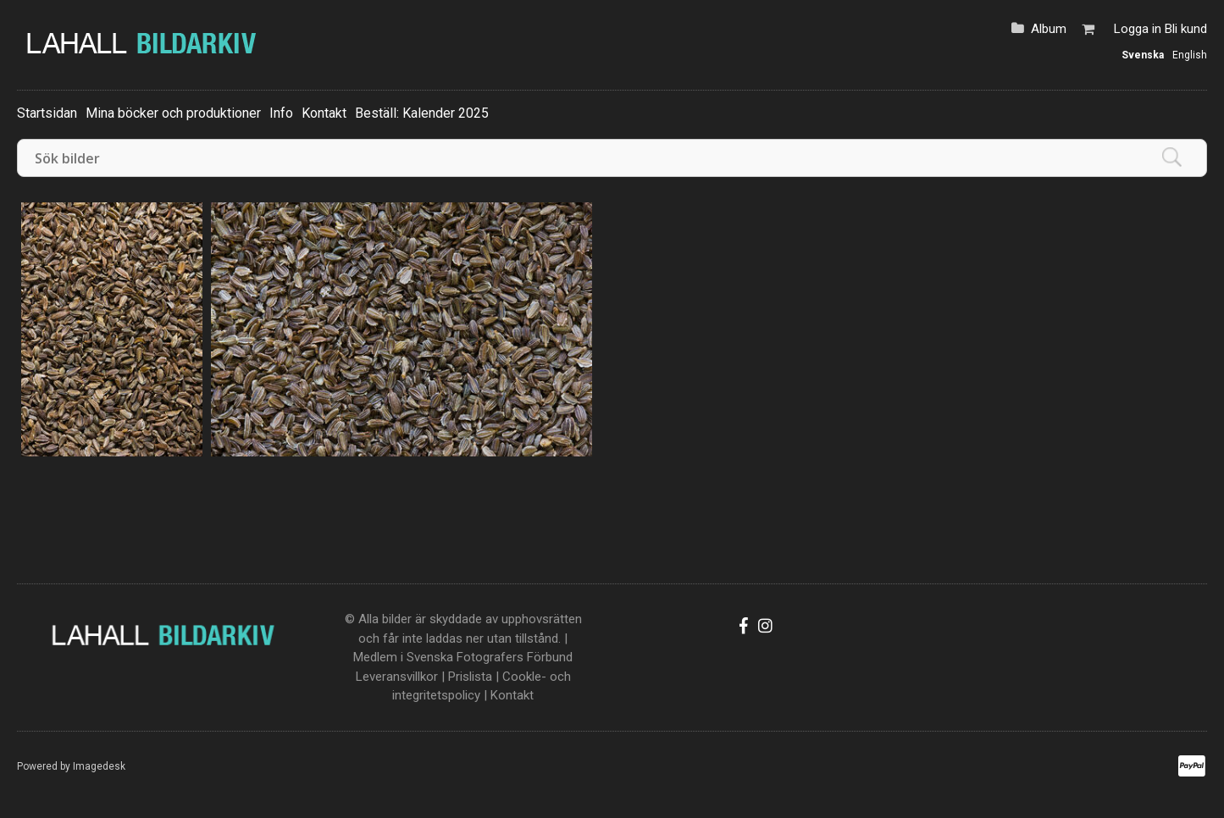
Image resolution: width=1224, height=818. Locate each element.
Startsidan (47, 113)
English (1189, 55)
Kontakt (324, 113)
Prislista (470, 676)
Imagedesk (99, 766)
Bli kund (1186, 28)
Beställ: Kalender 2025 (422, 113)
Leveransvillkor (397, 676)
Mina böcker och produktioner (173, 113)
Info (281, 113)
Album (1048, 28)
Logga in (1137, 28)
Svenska (1143, 55)
